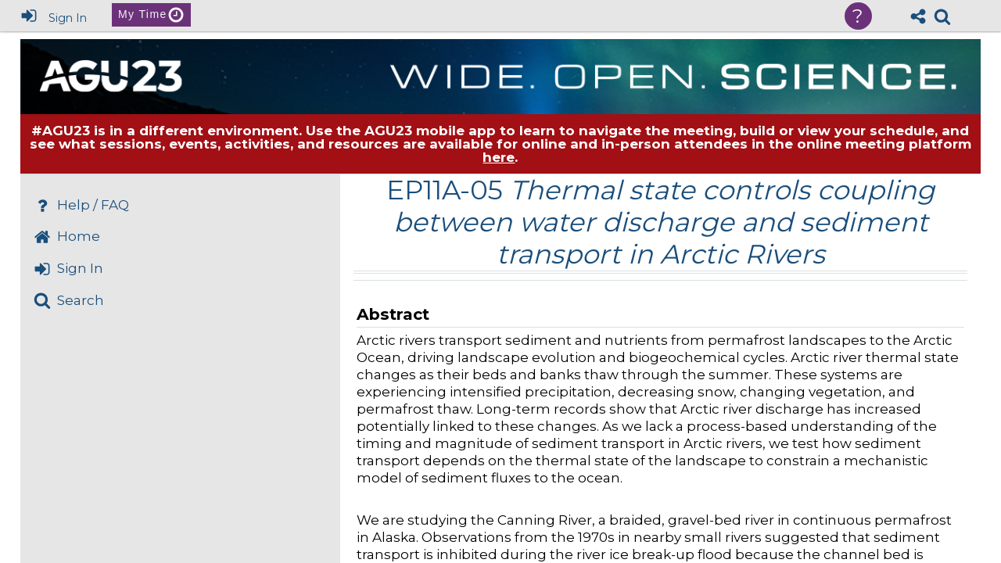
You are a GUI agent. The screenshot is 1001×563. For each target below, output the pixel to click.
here (499, 157)
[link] (942, 16)
